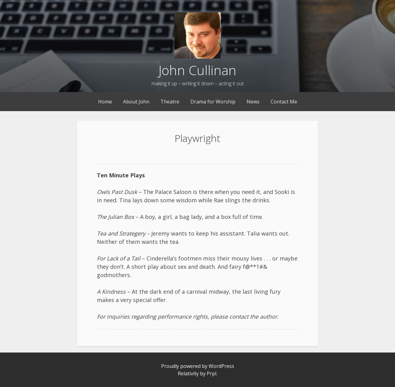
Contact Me (284, 101)
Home (105, 101)
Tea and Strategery (121, 233)
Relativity (188, 373)
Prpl (211, 373)
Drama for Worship (212, 101)
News (253, 101)
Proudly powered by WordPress (197, 366)
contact (238, 316)
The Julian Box (115, 216)
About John (136, 101)
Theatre (169, 101)
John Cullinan (197, 70)
